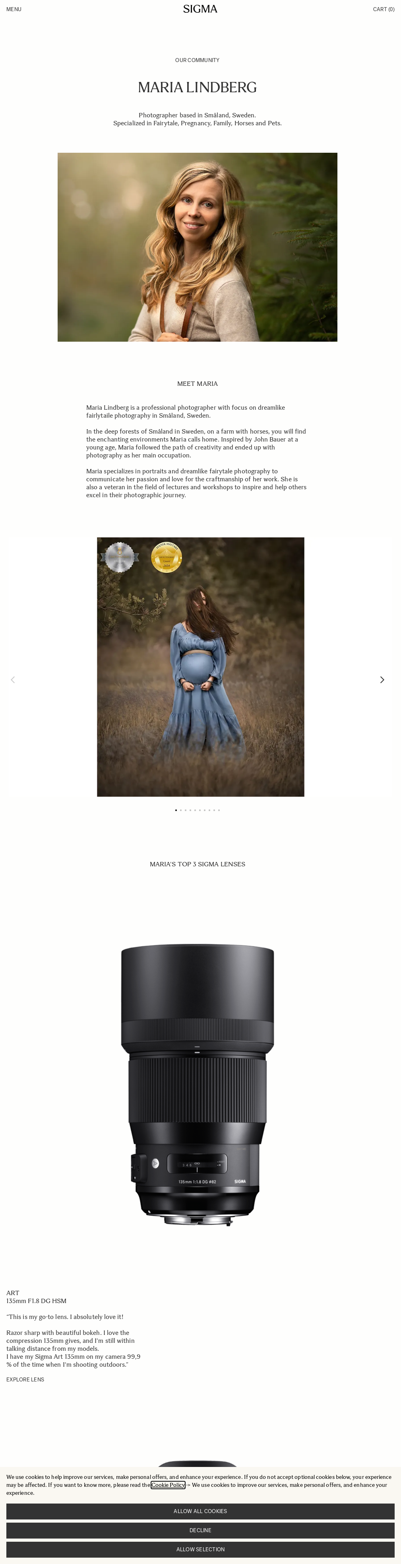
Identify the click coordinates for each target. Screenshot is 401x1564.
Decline (200, 1530)
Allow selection (200, 1549)
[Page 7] (204, 810)
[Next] (382, 679)
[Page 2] (181, 810)
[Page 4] (190, 810)
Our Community (197, 60)
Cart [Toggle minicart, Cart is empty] (384, 9)
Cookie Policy (168, 1485)
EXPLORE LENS (25, 1380)
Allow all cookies (200, 1511)
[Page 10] (219, 810)
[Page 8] (209, 810)
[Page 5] (195, 810)
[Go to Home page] (200, 9)
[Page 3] (185, 810)
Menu (13, 9)
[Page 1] (176, 810)
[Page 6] (200, 810)
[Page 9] (214, 810)
